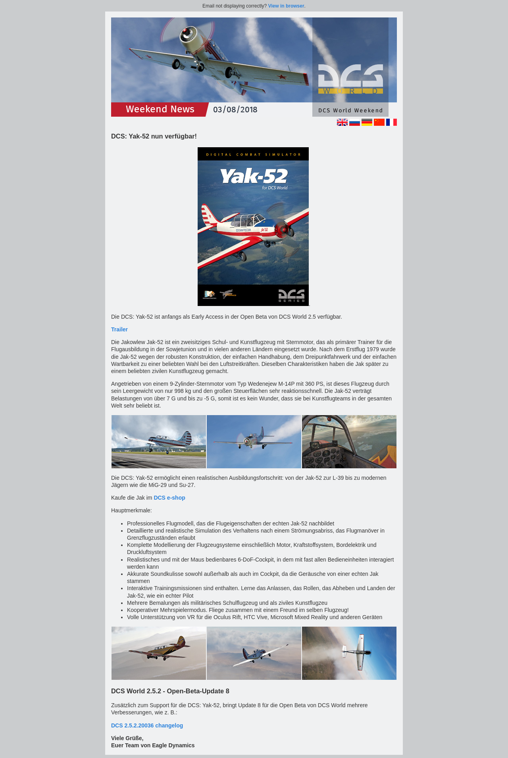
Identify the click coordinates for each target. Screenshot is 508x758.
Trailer (119, 329)
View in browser (286, 6)
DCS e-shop (169, 497)
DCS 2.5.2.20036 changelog (147, 725)
